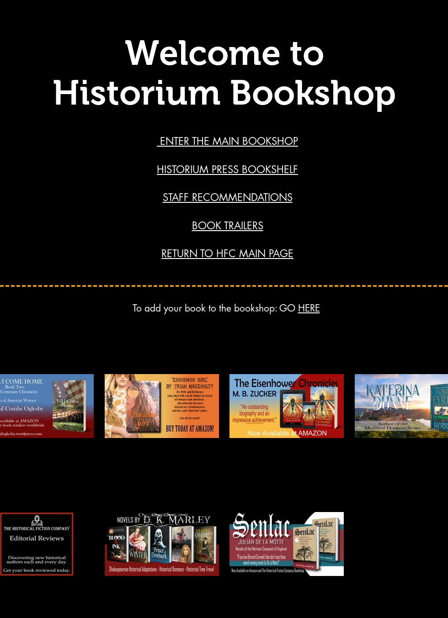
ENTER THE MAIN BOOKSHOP (227, 141)
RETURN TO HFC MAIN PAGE (227, 253)
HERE (309, 308)
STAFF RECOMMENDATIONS (228, 197)
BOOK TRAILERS (227, 225)
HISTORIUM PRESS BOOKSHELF (227, 169)
